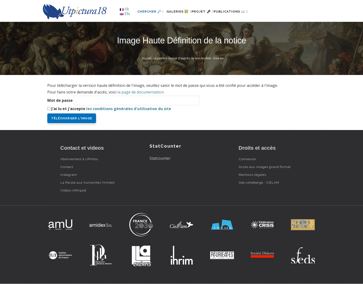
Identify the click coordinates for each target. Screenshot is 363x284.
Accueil (146, 58)
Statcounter (160, 158)
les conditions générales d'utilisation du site (128, 108)
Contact (66, 167)
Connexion (247, 159)
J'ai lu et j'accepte (111, 108)
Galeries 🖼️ (181, 11)
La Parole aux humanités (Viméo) (87, 182)
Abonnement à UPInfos (79, 159)
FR (124, 9)
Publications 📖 (245, 11)
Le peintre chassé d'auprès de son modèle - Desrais (189, 58)
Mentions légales (252, 175)
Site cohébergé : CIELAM (259, 182)
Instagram (68, 175)
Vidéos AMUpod (73, 190)
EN (125, 13)
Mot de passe (60, 100)
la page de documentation (140, 92)
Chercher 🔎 (150, 11)
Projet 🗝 (211, 11)
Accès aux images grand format (265, 167)
